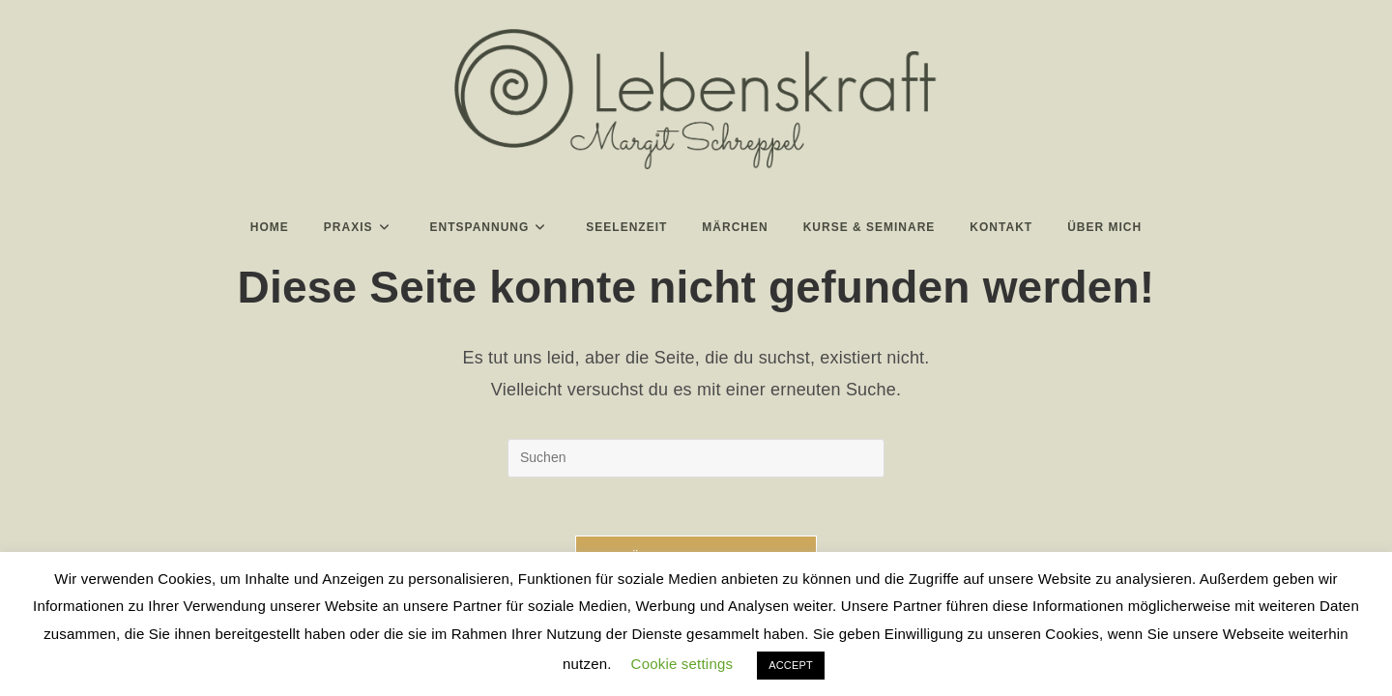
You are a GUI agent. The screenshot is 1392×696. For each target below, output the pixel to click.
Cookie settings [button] (682, 663)
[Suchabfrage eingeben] (696, 458)
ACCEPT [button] (790, 665)
